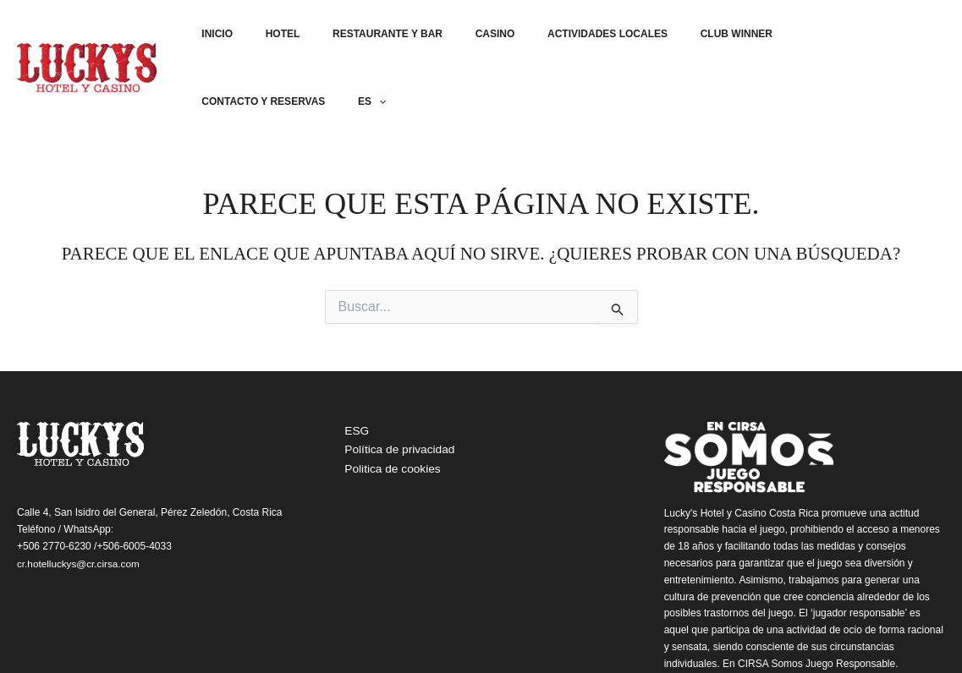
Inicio (249, 36)
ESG (353, 368)
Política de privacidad (396, 387)
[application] (928, 36)
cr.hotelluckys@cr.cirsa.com (79, 500)
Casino (490, 36)
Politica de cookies (389, 406)
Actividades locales (590, 36)
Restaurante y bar (395, 36)
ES (921, 36)
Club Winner (706, 36)
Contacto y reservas (825, 36)
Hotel (302, 36)
